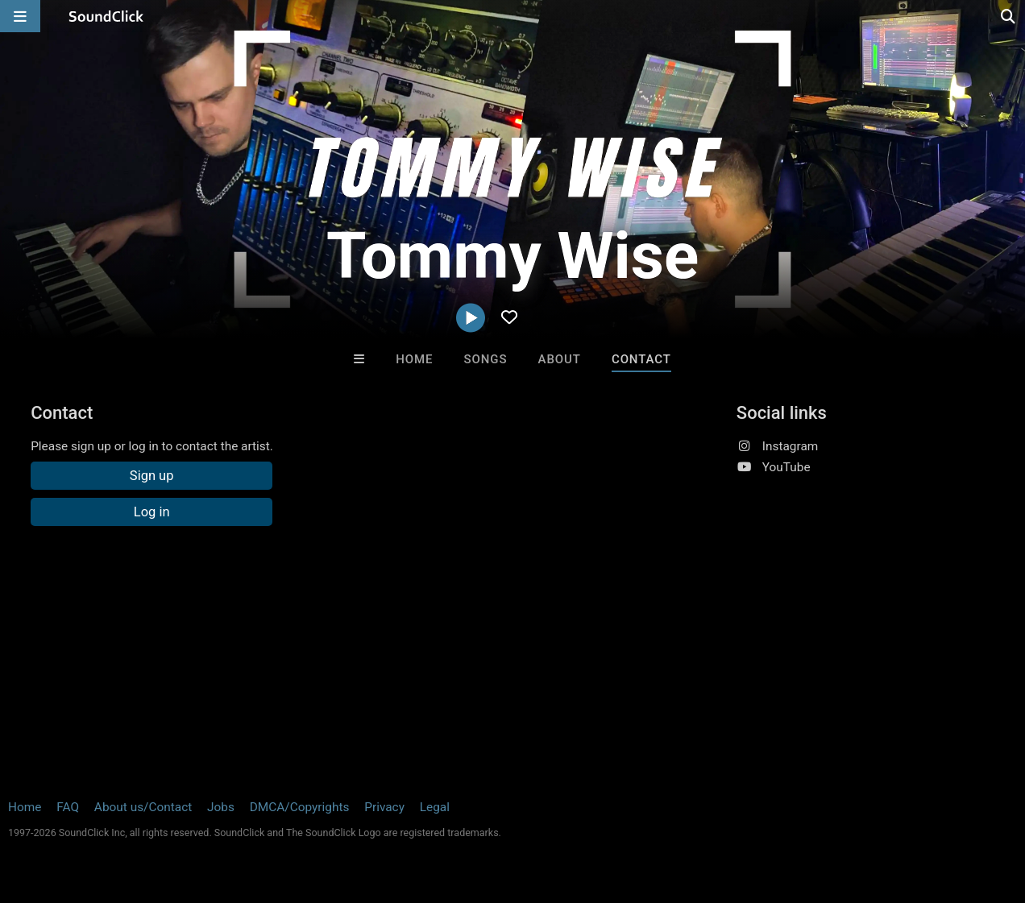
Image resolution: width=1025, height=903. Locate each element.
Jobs (220, 807)
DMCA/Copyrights (300, 807)
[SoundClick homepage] (106, 16)
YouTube (786, 467)
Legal (435, 807)
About (559, 359)
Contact (641, 359)
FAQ (67, 807)
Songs (486, 359)
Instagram (790, 446)
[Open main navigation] (20, 16)
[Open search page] (1009, 16)
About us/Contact (143, 807)
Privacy (384, 807)
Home (414, 359)
